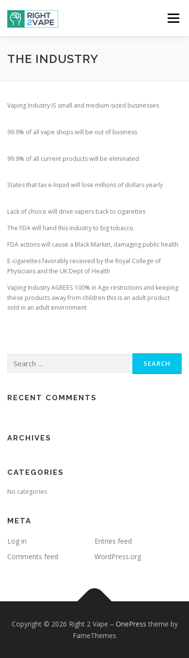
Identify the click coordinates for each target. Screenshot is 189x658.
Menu (173, 18)
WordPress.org (117, 556)
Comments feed (32, 556)
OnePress (131, 623)
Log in (17, 541)
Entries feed (113, 541)
